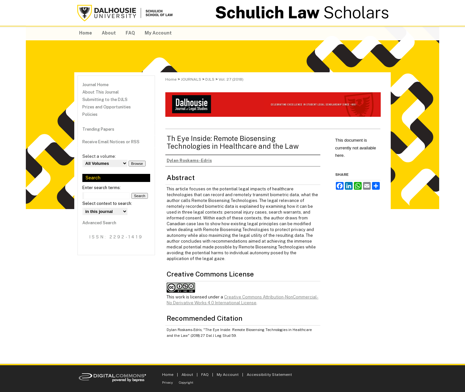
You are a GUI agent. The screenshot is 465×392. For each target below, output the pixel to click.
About (187, 374)
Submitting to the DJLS (105, 99)
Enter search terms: (101, 187)
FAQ (205, 374)
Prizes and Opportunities (106, 107)
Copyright (186, 382)
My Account (228, 374)
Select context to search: (107, 203)
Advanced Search (99, 222)
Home (171, 79)
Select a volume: (99, 156)
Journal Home (95, 84)
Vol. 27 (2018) (231, 79)
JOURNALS (191, 79)
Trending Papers (98, 129)
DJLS (209, 79)
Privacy (167, 382)
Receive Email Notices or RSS (111, 141)
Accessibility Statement (269, 374)
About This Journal (100, 92)
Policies (90, 114)
